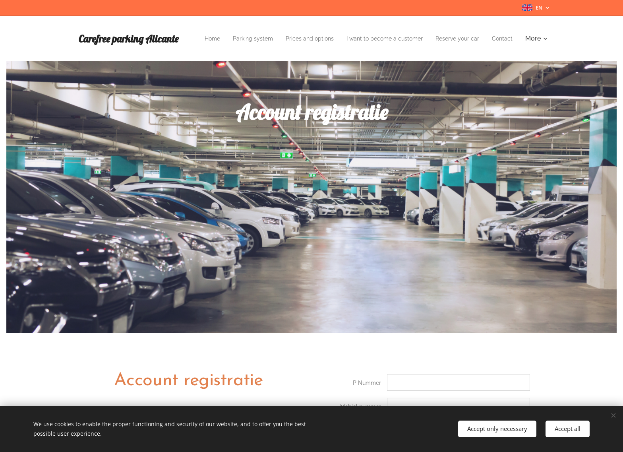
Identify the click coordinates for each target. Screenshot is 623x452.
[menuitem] (218, 38)
